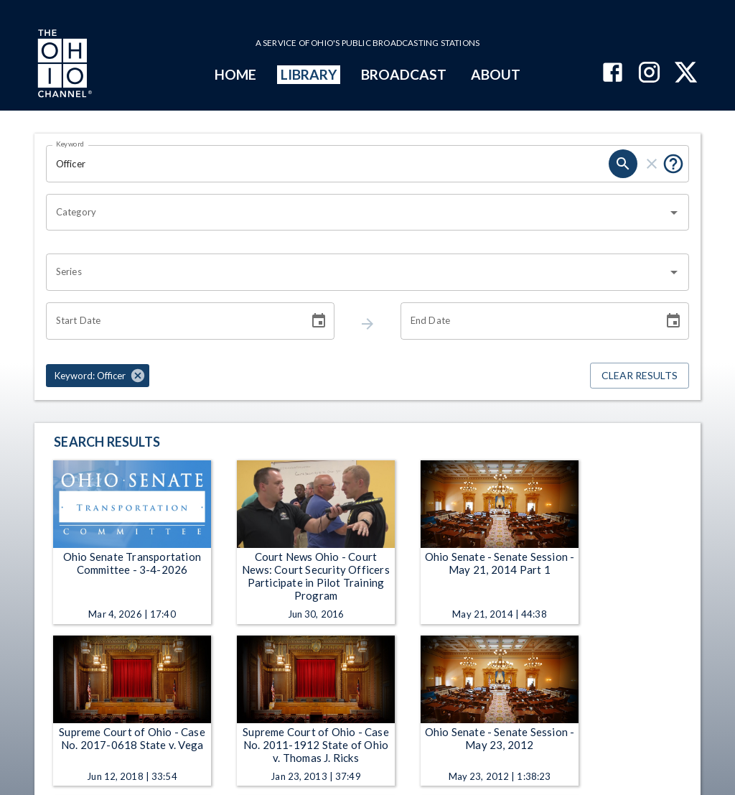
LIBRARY (309, 74)
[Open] (674, 213)
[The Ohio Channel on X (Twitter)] (685, 74)
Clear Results (639, 376)
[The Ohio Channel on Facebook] (612, 74)
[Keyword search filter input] (327, 163)
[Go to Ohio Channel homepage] (63, 65)
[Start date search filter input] (172, 321)
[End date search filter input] (527, 321)
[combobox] (356, 212)
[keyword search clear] (651, 163)
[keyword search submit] (623, 163)
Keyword (70, 143)
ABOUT (495, 74)
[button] (97, 375)
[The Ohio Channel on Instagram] (649, 74)
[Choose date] (318, 321)
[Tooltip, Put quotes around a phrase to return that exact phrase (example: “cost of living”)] (673, 163)
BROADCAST (404, 74)
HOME (235, 74)
